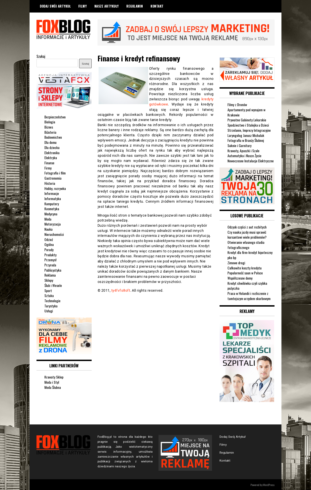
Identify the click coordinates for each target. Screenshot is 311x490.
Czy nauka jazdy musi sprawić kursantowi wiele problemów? (247, 234)
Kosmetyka (51, 208)
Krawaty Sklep (54, 376)
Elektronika (52, 152)
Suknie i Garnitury (239, 145)
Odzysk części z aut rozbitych (247, 226)
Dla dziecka (52, 147)
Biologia (49, 121)
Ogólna (49, 244)
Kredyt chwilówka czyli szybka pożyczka (247, 285)
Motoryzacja (52, 223)
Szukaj (40, 56)
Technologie (52, 300)
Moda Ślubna (52, 386)
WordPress (269, 484)
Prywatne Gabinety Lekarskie (247, 119)
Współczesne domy (239, 277)
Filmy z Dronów (237, 104)
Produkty (50, 254)
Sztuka (49, 295)
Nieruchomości (54, 234)
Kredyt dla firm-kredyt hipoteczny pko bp (250, 255)
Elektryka (50, 157)
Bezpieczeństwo (55, 116)
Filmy (82, 6)
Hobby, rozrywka (55, 188)
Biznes (48, 126)
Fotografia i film (55, 172)
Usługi (48, 310)
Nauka (48, 228)
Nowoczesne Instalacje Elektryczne (250, 160)
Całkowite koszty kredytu (244, 267)
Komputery (51, 203)
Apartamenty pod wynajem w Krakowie (246, 112)
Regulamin (134, 6)
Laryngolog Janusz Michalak (246, 135)
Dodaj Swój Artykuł (55, 6)
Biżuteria (50, 132)
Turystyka (51, 305)
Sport (48, 290)
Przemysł (50, 259)
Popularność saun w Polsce (245, 272)
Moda (48, 218)
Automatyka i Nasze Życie (244, 155)
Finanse (49, 162)
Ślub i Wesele (53, 285)
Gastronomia (52, 177)
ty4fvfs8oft (121, 290)
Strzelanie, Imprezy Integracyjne (249, 130)
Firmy (48, 167)
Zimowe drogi (236, 262)
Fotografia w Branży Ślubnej (245, 140)
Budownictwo (53, 136)
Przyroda (50, 264)
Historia (49, 183)
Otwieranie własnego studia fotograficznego (246, 244)
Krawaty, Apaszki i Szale (243, 150)
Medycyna (51, 213)
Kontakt (157, 6)
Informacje (51, 193)
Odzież (48, 239)
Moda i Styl (51, 381)
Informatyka (52, 198)
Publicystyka (52, 269)
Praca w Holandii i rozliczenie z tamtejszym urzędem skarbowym (249, 296)
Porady (49, 249)
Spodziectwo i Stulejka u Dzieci (248, 124)
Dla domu (50, 142)
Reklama (50, 274)
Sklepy (48, 280)
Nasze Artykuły (106, 6)
